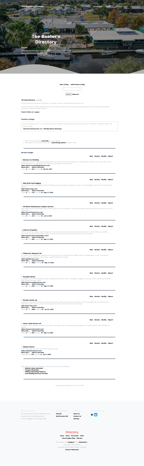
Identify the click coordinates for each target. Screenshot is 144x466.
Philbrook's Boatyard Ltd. (32, 253)
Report (110, 156)
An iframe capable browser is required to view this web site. (69, 131)
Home (88, 6)
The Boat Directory (28, 100)
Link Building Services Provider (36, 373)
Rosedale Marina (29, 277)
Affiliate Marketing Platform (35, 372)
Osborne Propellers (30, 230)
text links (45, 141)
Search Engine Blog (68, 438)
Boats (68, 436)
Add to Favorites (38, 167)
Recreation (75, 436)
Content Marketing (32, 370)
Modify (103, 156)
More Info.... (25, 167)
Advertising (97, 6)
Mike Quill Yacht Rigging (32, 183)
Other (82, 436)
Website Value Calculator (34, 368)
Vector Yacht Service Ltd (32, 323)
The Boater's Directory (32, 6)
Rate (91, 156)
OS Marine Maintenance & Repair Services (38, 206)
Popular (118, 6)
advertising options (59, 142)
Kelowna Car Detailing (31, 160)
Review (97, 156)
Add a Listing (64, 84)
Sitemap (79, 438)
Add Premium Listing (77, 84)
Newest (109, 6)
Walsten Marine (28, 347)
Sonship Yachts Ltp (30, 300)
